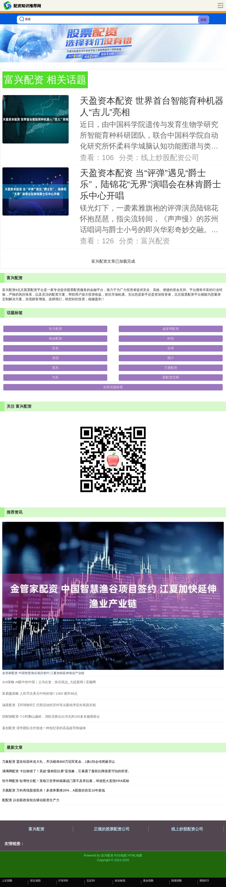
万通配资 (170, 367)
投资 (55, 348)
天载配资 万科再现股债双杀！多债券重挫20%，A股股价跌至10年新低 (53, 790)
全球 (170, 348)
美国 (55, 358)
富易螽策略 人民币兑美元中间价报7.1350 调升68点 (39, 693)
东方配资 (55, 329)
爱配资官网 (170, 377)
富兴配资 (36, 829)
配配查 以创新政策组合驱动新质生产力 (30, 800)
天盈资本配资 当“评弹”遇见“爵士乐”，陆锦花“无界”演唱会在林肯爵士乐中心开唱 (150, 184)
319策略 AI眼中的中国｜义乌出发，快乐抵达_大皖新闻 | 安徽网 (49, 682)
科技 (170, 338)
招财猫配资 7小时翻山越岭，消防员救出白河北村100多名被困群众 (51, 716)
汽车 (55, 377)
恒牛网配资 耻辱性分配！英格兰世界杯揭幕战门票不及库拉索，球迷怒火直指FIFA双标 (65, 781)
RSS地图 (120, 855)
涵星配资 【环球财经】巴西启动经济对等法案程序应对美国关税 (49, 705)
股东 (55, 367)
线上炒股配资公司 (187, 829)
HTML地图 (135, 855)
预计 (170, 358)
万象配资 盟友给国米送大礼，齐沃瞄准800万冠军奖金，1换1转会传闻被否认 (58, 761)
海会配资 (55, 338)
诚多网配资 (170, 329)
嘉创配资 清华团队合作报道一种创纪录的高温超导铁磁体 (44, 728)
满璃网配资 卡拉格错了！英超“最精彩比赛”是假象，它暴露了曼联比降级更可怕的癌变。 (66, 771)
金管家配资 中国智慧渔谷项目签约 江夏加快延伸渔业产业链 (43, 673)
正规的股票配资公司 (112, 829)
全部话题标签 (113, 387)
